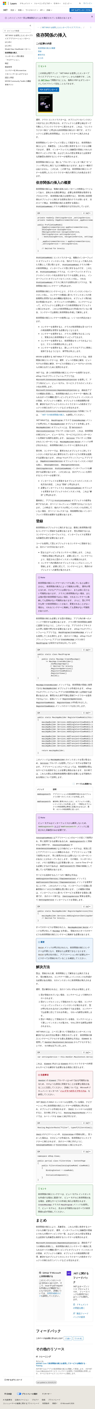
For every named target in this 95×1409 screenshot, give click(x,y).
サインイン (87, 3)
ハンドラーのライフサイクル (73, 1091)
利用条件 (45, 1403)
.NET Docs (45, 80)
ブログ (34, 1400)
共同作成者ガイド (50, 1294)
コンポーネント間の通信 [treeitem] (14, 56)
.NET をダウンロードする (81, 10)
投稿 (43, 1400)
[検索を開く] (79, 3)
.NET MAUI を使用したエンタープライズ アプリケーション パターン (62, 27)
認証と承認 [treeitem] (9, 77)
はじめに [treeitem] (8, 42)
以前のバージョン (22, 1400)
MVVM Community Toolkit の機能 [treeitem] (18, 81)
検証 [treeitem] (6, 63)
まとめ (40, 58)
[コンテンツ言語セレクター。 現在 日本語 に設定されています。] (8, 1394)
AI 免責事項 (7, 1400)
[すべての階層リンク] (38, 28)
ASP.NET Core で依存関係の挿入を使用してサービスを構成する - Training (61, 1364)
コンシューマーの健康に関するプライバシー (20, 1403)
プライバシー (53, 1400)
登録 (39, 51)
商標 (54, 1403)
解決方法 (41, 54)
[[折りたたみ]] (30, 25)
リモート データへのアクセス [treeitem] (16, 74)
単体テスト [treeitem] (9, 84)
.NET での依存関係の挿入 (53, 414)
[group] (64, 234)
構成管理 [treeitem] (8, 67)
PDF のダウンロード (49, 89)
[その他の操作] (91, 28)
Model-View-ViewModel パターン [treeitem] (18, 49)
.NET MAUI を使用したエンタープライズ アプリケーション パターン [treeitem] (19, 37)
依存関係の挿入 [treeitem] (11, 52)
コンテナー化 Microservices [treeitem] (15, 70)
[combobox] (17, 31)
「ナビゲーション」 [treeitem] (13, 60)
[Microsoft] (4, 3)
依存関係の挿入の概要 (46, 48)
